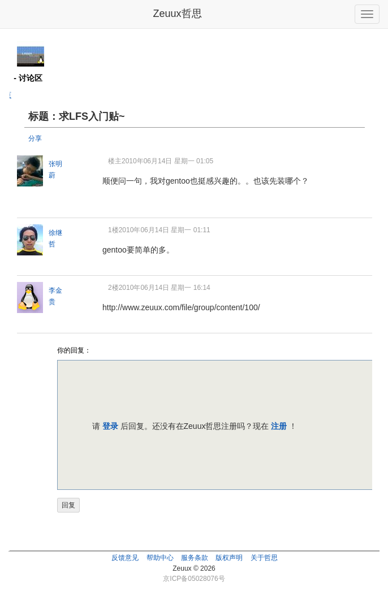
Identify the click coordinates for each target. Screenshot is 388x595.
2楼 (113, 288)
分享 (35, 138)
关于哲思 (264, 558)
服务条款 (194, 558)
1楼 (113, 230)
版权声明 (229, 558)
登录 (110, 426)
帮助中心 (160, 558)
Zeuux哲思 (177, 13)
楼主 (115, 161)
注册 (279, 426)
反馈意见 (125, 558)
